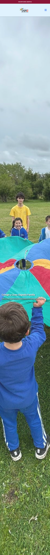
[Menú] (46, 10)
